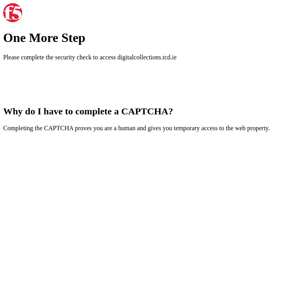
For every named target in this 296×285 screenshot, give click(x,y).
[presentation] (63, 82)
